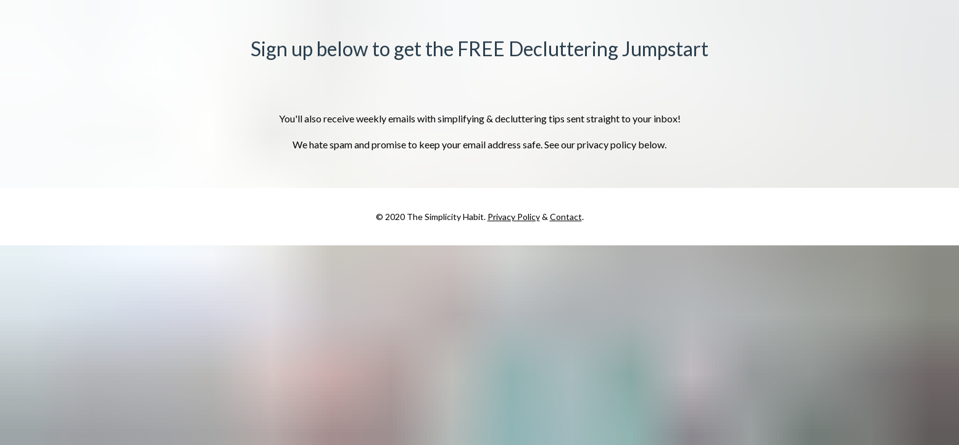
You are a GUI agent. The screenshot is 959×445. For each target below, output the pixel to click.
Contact (566, 216)
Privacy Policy (514, 216)
